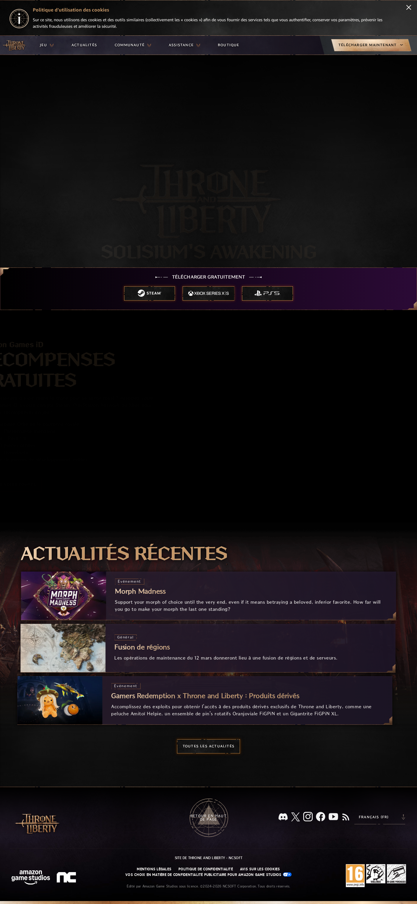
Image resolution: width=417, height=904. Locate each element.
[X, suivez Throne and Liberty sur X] (295, 817)
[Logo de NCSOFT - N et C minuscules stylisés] (67, 878)
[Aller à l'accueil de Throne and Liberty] (14, 45)
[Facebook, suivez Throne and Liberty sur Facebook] (320, 817)
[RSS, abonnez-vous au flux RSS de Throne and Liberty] (346, 817)
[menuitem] (47, 45)
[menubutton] (47, 45)
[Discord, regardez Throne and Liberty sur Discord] (283, 817)
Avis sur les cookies (260, 869)
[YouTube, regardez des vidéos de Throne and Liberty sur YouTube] (333, 817)
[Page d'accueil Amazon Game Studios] (31, 878)
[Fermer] (408, 8)
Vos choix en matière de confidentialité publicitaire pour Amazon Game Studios (208, 874)
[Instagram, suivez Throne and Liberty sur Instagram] (308, 817)
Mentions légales (154, 869)
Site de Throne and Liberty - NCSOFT (208, 858)
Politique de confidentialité (206, 869)
